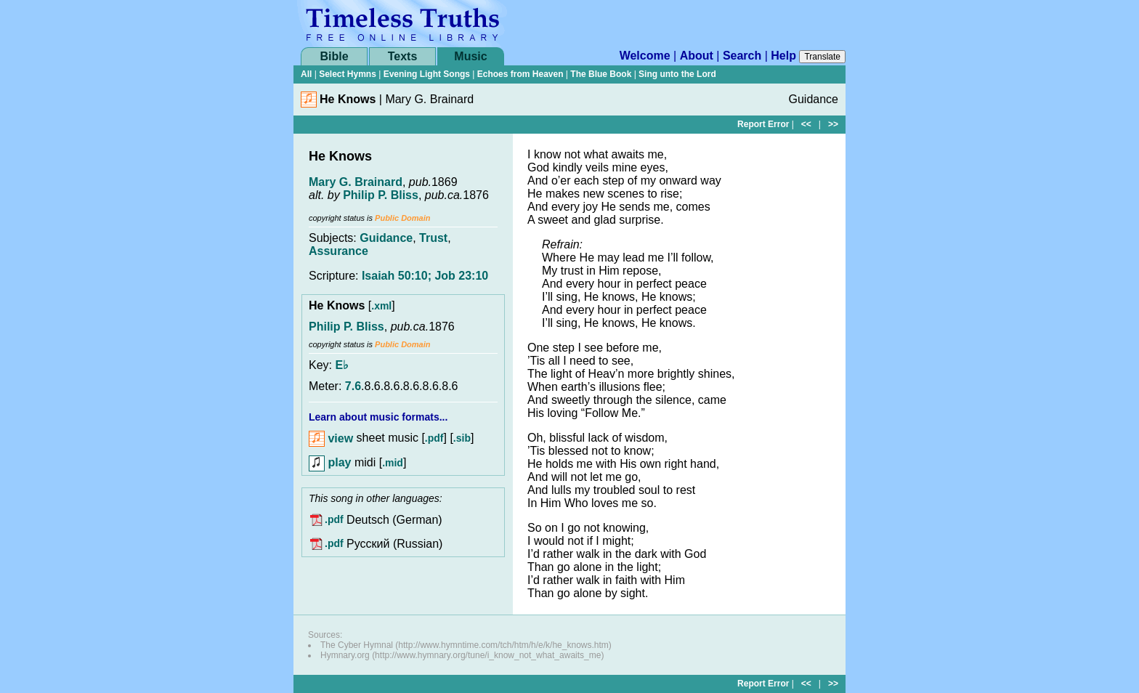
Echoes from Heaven (520, 74)
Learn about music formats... (378, 417)
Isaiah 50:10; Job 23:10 (425, 276)
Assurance (338, 251)
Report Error (763, 124)
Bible (334, 56)
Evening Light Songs (427, 74)
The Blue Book (600, 74)
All (306, 74)
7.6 (353, 386)
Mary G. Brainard (355, 182)
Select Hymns (347, 74)
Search (742, 55)
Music (470, 56)
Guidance (386, 238)
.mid (392, 463)
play (330, 462)
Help (783, 55)
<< (806, 124)
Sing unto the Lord (677, 74)
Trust (433, 238)
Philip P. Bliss (380, 195)
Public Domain (402, 218)
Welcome (645, 55)
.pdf (434, 439)
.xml (381, 306)
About (696, 55)
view (331, 438)
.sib (462, 439)
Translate (822, 57)
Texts (403, 56)
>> (833, 124)
